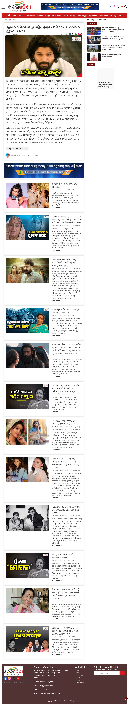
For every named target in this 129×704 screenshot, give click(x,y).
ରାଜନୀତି (40, 15)
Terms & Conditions (19, 682)
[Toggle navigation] (125, 6)
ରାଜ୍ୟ (15, 15)
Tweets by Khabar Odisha (96, 20)
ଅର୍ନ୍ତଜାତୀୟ (30, 15)
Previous (122, 16)
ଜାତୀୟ (21, 15)
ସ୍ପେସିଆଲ (93, 15)
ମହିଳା (121, 15)
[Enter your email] (107, 673)
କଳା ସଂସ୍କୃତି (82, 15)
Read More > (57, 207)
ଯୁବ (115, 15)
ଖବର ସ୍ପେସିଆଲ (105, 15)
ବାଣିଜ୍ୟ (73, 15)
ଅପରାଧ (65, 15)
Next (126, 16)
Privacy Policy (8, 682)
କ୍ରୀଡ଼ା (47, 15)
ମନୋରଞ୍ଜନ (56, 15)
